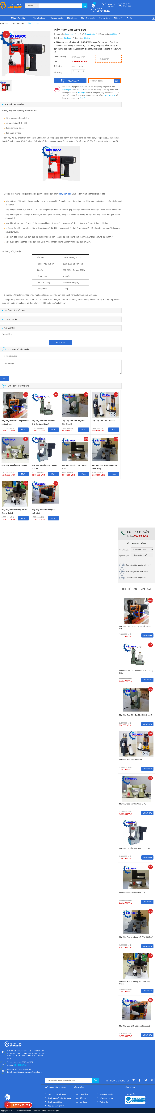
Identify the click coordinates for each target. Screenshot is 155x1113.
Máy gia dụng (104, 18)
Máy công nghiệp (56, 18)
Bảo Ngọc (82, 92)
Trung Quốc (90, 34)
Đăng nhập (127, 6)
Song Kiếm (69, 34)
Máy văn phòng (39, 18)
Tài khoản (131, 1094)
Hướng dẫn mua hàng (111, 5)
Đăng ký (126, 4)
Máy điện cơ (72, 18)
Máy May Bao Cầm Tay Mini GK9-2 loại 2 (73, 422)
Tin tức (129, 18)
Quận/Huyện (124, 555)
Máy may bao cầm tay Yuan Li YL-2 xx (44, 467)
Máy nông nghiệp (88, 18)
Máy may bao (33, 23)
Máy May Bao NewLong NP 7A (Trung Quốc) (14, 511)
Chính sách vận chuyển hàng (59, 1098)
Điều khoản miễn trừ (56, 1106)
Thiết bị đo (118, 18)
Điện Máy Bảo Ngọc (51, 1110)
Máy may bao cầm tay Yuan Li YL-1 (14, 467)
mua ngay (60, 343)
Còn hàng (67, 38)
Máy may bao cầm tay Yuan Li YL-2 (74, 467)
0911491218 (110, 95)
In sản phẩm (104, 59)
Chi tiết (82, 98)
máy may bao (65, 194)
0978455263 (104, 10)
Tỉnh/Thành (123, 550)
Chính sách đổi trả (55, 1102)
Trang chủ (3, 23)
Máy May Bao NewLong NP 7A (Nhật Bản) (105, 467)
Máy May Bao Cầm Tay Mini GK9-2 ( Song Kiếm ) (43, 422)
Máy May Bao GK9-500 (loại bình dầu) (43, 511)
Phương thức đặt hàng (57, 1094)
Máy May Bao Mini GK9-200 (103, 421)
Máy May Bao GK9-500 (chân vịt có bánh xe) (15, 422)
